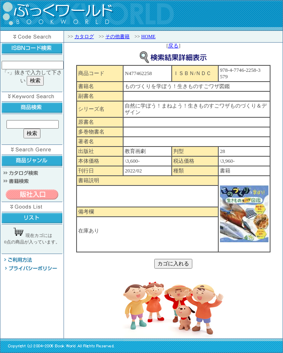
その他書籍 (117, 36)
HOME (148, 36)
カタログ (84, 36)
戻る (173, 46)
